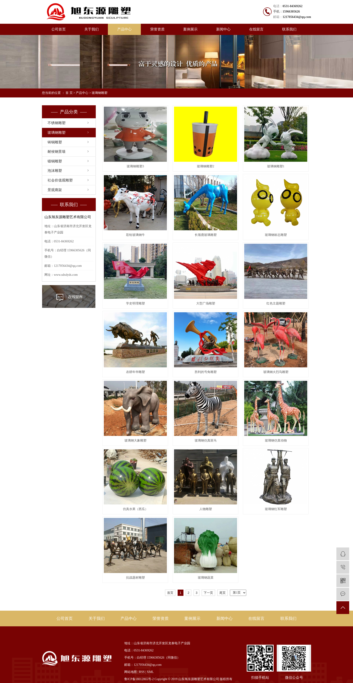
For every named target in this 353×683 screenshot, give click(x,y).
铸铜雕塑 (55, 142)
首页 (170, 593)
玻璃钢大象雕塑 (135, 440)
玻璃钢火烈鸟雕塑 (275, 372)
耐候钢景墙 (56, 151)
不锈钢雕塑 (56, 123)
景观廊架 (55, 190)
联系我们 (289, 29)
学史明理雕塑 (135, 303)
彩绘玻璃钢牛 (135, 235)
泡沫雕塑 (55, 170)
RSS (142, 672)
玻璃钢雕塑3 (135, 166)
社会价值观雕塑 (60, 180)
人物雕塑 (205, 509)
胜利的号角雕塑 (206, 372)
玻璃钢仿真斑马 (206, 440)
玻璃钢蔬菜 (206, 577)
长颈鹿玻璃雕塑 (206, 235)
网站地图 (130, 672)
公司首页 (58, 29)
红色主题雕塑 (275, 303)
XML (150, 672)
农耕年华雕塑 (135, 372)
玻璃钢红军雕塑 (276, 509)
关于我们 (91, 29)
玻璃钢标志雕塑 (276, 235)
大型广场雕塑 (205, 303)
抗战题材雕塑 (135, 577)
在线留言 (256, 29)
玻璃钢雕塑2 (205, 166)
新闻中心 (223, 29)
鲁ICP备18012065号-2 (139, 679)
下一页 (208, 593)
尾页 (222, 593)
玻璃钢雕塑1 (275, 166)
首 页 (69, 93)
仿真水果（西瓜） (135, 509)
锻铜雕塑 (55, 161)
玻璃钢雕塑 (99, 93)
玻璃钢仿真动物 (276, 440)
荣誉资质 (157, 29)
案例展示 (190, 29)
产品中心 (124, 29)
